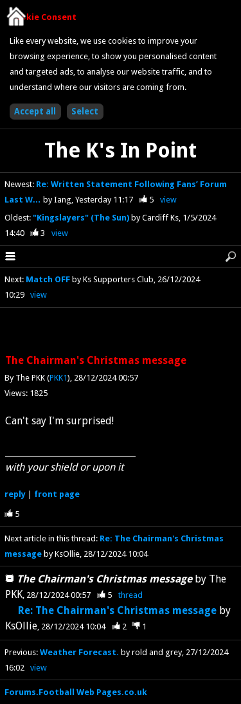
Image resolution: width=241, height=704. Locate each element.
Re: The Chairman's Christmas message (117, 610)
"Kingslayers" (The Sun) (82, 217)
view (168, 199)
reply (15, 494)
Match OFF (48, 279)
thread (130, 595)
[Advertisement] (121, 332)
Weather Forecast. (79, 652)
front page (57, 494)
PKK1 (58, 378)
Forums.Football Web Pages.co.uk (75, 692)
